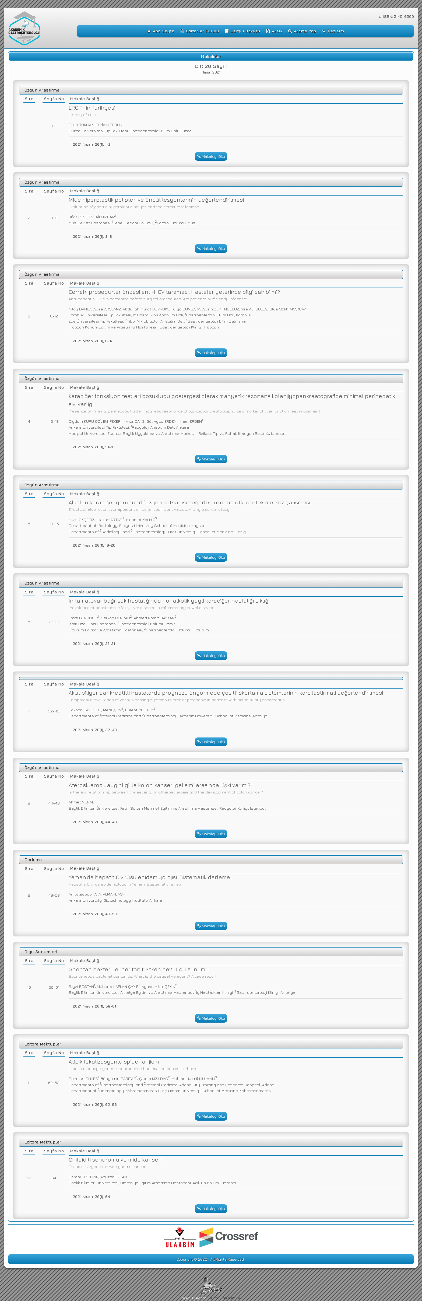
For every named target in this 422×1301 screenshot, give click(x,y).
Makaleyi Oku (211, 156)
